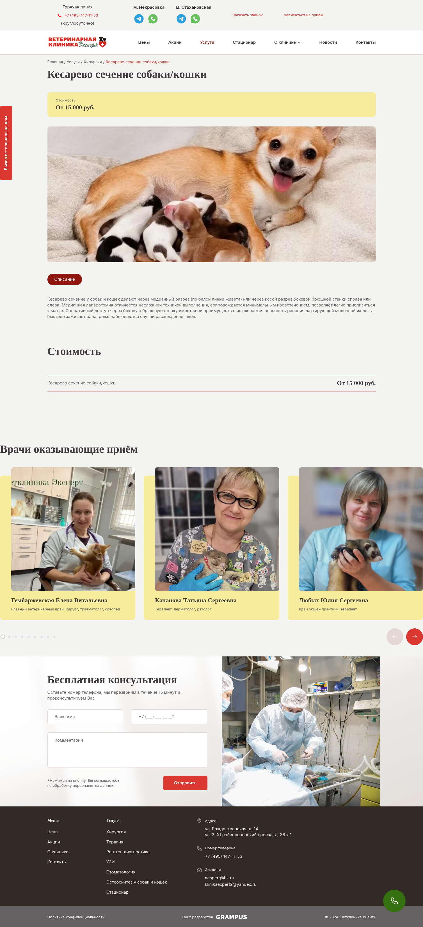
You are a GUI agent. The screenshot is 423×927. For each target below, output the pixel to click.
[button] (3, 637)
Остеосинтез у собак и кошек (136, 882)
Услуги (207, 42)
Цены (144, 42)
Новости (328, 42)
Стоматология (121, 872)
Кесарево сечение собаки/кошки (81, 383)
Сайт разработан (214, 917)
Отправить (185, 782)
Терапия (115, 842)
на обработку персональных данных (80, 785)
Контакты (366, 42)
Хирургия (116, 831)
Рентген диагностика (128, 851)
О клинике (285, 42)
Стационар (244, 42)
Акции (174, 42)
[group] (67, 548)
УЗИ (110, 861)
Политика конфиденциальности (76, 917)
